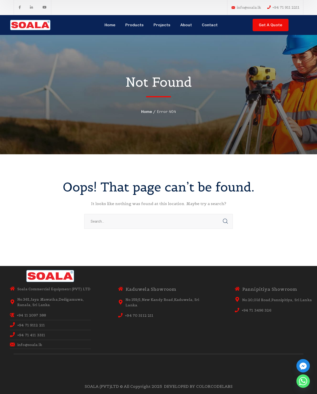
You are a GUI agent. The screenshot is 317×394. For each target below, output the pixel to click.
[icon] (20, 7)
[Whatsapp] (303, 381)
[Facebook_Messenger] (303, 365)
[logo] (30, 24)
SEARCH (225, 221)
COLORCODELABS (214, 386)
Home (146, 111)
